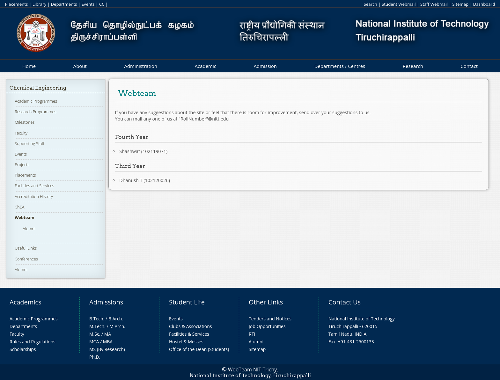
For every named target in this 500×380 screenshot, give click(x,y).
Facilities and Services (34, 185)
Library (39, 4)
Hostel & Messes (186, 342)
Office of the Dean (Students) (199, 349)
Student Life (187, 302)
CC (102, 4)
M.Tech (96, 326)
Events (88, 4)
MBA (108, 342)
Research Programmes (35, 111)
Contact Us (344, 302)
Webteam (24, 217)
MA (107, 334)
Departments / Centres (339, 66)
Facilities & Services (189, 334)
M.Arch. (117, 326)
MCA (94, 342)
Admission (265, 66)
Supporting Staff (29, 143)
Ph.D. (94, 357)
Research (413, 66)
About (80, 66)
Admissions (106, 302)
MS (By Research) (107, 349)
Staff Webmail (434, 4)
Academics (25, 302)
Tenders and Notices (270, 319)
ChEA (19, 207)
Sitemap (460, 4)
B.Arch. (115, 319)
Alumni (29, 228)
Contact (469, 66)
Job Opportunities (267, 326)
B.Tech (96, 319)
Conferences (26, 259)
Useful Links (26, 248)
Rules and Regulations (32, 342)
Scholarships (23, 349)
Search (370, 4)
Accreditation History (34, 196)
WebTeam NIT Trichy (252, 369)
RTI (252, 334)
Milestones (24, 122)
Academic (205, 66)
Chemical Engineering (38, 88)
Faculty (21, 133)
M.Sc (94, 334)
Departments (64, 4)
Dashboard (484, 4)
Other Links (266, 302)
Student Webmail (399, 4)
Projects (22, 164)
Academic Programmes (36, 101)
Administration (140, 66)
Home (29, 66)
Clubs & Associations (190, 326)
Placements (16, 4)
